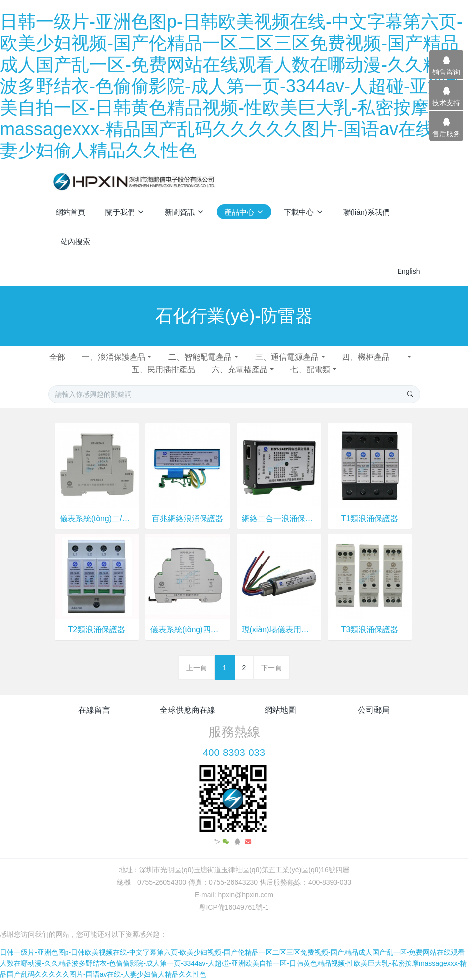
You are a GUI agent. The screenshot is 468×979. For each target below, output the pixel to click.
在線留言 (94, 710)
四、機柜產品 (373, 357)
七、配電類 (310, 369)
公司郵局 (374, 710)
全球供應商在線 (187, 710)
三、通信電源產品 (287, 357)
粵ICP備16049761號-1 (233, 907)
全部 (57, 357)
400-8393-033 (234, 752)
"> (222, 842)
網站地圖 (280, 710)
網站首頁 (70, 212)
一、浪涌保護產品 (113, 357)
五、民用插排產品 (163, 369)
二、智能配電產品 (200, 357)
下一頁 (271, 668)
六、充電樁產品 (239, 369)
